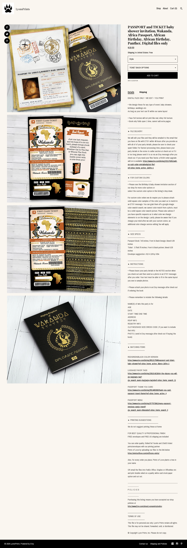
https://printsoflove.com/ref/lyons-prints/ (143, 453)
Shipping (143, 92)
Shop (158, 8)
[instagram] (177, 543)
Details (131, 92)
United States (142, 52)
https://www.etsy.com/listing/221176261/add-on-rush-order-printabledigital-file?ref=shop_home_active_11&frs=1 (152, 164)
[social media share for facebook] (7, 27)
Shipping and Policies (158, 543)
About (165, 8)
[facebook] (173, 543)
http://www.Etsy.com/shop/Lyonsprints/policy (145, 506)
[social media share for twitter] (7, 34)
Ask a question (133, 81)
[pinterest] (182, 543)
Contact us (143, 543)
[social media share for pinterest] (7, 41)
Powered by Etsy (27, 543)
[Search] (181, 8)
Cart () (173, 8)
